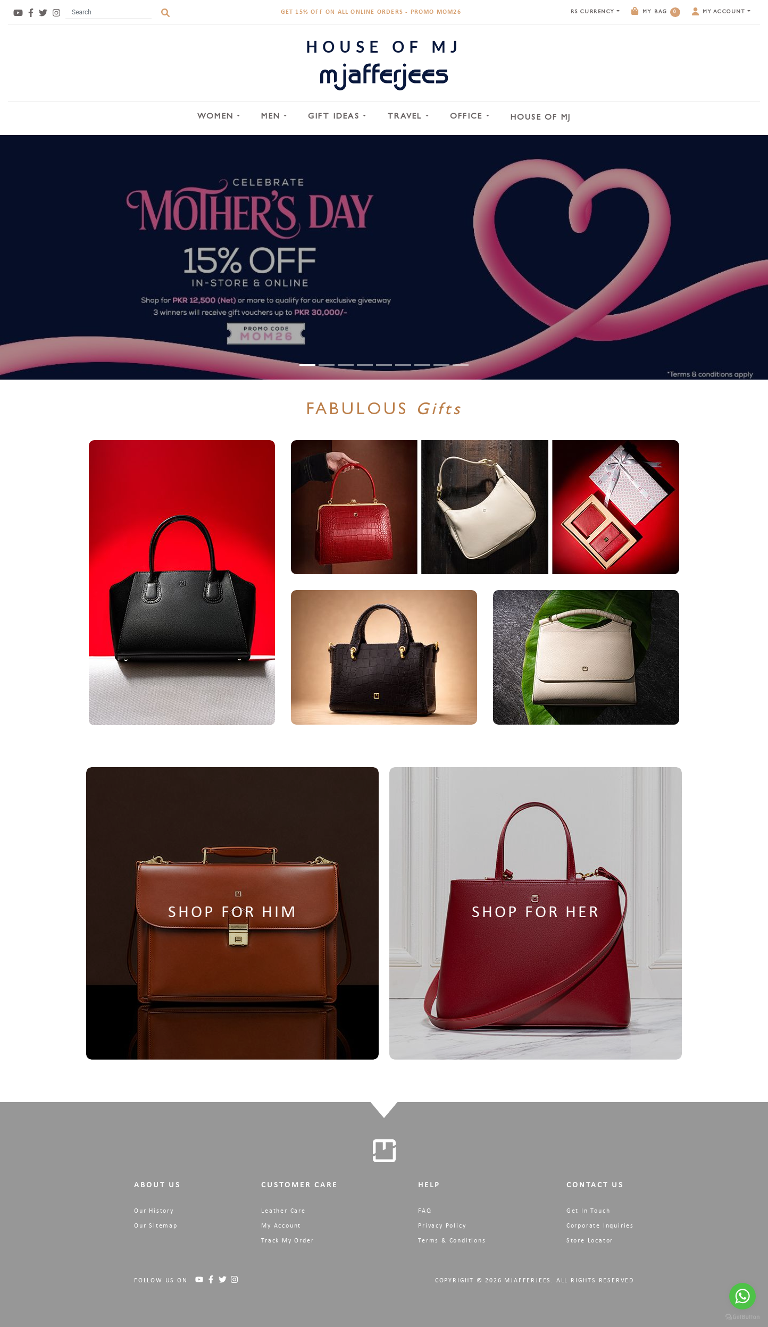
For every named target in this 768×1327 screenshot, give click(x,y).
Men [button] (272, 117)
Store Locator (589, 1241)
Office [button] (468, 117)
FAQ (424, 1211)
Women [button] (217, 117)
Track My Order (287, 1241)
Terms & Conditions (452, 1241)
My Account (281, 1226)
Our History (154, 1211)
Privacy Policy (442, 1226)
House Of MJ (541, 118)
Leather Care (283, 1211)
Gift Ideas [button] (335, 117)
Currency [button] (593, 12)
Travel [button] (406, 117)
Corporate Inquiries (600, 1226)
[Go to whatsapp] (742, 1296)
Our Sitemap (156, 1226)
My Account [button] (719, 11)
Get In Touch (588, 1211)
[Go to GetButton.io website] (742, 1316)
